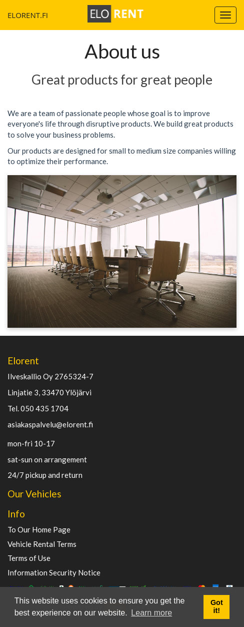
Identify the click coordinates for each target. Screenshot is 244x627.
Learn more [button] (151, 612)
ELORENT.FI (11, 15)
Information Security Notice (54, 572)
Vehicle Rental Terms (42, 544)
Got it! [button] (216, 606)
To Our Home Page (39, 529)
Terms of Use (29, 558)
